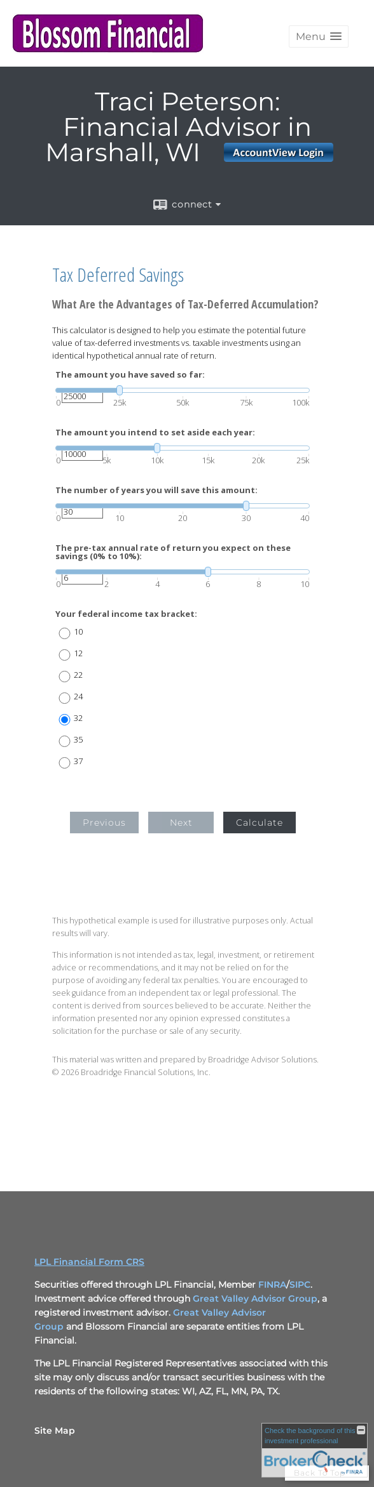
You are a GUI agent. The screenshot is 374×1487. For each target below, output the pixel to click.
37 (78, 761)
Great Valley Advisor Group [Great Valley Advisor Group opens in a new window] (255, 1298)
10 (78, 632)
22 (78, 675)
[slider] (182, 390)
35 (78, 740)
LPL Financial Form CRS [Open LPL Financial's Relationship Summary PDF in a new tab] (89, 1261)
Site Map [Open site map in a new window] (54, 1430)
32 (78, 718)
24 (78, 696)
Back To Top (327, 1472)
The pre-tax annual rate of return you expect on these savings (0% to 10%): (173, 552)
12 (78, 653)
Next (181, 822)
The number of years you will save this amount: (156, 490)
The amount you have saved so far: (130, 375)
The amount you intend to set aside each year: (155, 432)
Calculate (259, 822)
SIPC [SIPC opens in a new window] (299, 1284)
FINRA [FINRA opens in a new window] (272, 1284)
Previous (104, 822)
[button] (319, 36)
